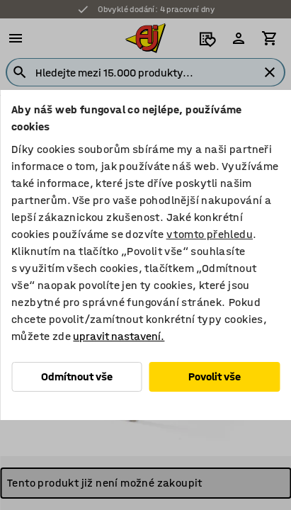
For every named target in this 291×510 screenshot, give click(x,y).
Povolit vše (214, 376)
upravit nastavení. (118, 336)
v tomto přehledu (209, 234)
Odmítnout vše (77, 376)
